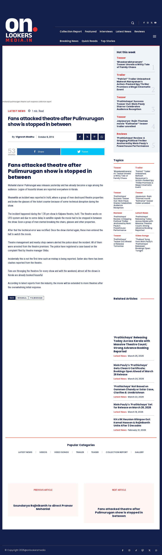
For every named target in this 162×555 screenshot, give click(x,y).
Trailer (121, 75)
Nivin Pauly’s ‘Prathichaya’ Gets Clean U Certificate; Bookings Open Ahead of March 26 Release (133, 369)
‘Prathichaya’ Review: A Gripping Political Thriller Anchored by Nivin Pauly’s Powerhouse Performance (133, 141)
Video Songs (142, 236)
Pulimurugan (36, 298)
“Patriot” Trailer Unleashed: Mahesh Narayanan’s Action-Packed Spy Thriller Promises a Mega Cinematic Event (134, 84)
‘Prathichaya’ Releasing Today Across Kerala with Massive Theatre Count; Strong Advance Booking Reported (144, 223)
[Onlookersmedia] (29, 23)
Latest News (17, 111)
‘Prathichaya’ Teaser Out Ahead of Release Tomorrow (122, 242)
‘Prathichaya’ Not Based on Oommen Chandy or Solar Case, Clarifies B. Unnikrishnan (134, 389)
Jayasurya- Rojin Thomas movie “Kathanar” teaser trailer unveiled (132, 123)
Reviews (122, 134)
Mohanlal (22, 298)
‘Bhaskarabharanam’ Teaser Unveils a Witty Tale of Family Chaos (133, 64)
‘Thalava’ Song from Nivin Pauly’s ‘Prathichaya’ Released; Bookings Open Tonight (144, 245)
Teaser (121, 58)
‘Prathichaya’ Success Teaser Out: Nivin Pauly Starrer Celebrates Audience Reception (131, 105)
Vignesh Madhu (25, 137)
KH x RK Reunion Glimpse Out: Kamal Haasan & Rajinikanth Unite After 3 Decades (132, 422)
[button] (132, 23)
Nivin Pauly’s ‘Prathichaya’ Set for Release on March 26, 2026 (133, 406)
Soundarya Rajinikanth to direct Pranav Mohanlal (43, 507)
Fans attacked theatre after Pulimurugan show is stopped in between (119, 512)
